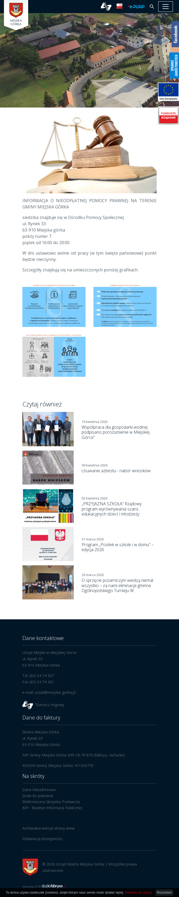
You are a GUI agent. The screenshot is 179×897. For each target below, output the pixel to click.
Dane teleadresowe (39, 789)
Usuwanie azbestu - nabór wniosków (116, 471)
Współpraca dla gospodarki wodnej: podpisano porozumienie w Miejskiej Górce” (116, 432)
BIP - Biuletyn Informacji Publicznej (52, 807)
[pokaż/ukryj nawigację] (165, 6)
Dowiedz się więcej (138, 892)
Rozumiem (164, 892)
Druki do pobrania (37, 795)
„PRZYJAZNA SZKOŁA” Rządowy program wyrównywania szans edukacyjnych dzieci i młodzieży (112, 509)
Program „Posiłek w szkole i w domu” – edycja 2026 (117, 547)
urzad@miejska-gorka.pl (55, 692)
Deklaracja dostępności (42, 838)
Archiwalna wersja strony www (48, 828)
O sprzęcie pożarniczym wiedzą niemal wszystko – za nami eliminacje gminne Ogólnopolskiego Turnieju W (117, 585)
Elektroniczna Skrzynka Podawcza (51, 801)
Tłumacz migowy (49, 704)
